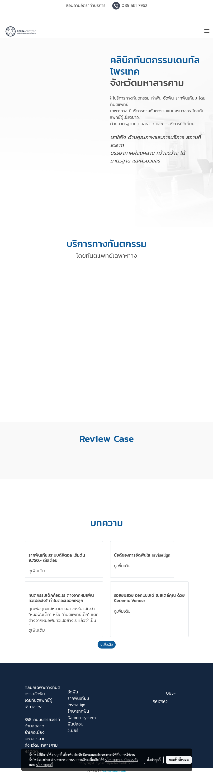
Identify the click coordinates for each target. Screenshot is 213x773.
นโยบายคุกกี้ (44, 765)
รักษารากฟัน (78, 711)
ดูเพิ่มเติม (37, 571)
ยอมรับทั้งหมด (179, 760)
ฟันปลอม (75, 724)
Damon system (81, 717)
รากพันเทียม (78, 698)
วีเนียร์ (72, 730)
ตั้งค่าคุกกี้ (154, 760)
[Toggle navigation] (207, 31)
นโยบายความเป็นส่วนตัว (121, 760)
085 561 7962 (134, 5)
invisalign (76, 704)
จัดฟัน (72, 692)
